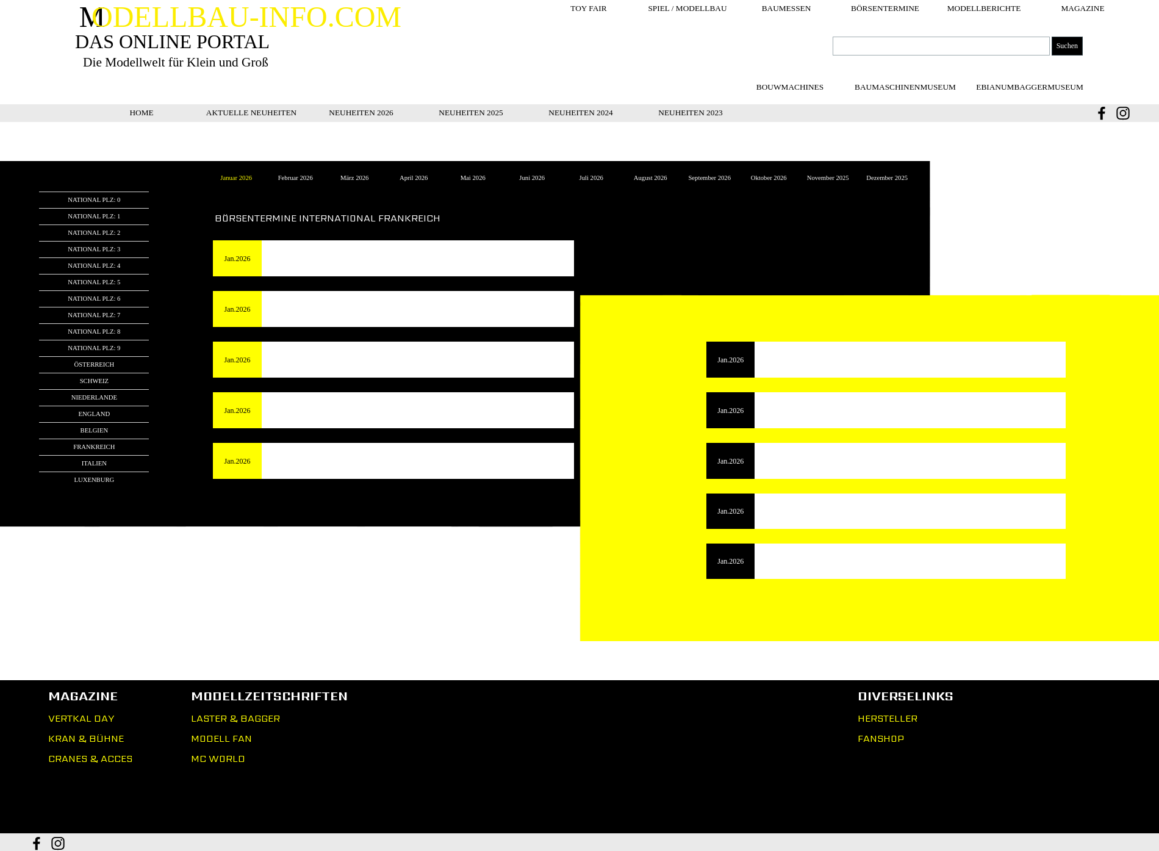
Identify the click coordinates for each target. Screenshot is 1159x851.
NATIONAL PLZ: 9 (94, 348)
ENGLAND (94, 414)
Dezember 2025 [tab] (887, 177)
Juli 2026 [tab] (591, 177)
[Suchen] (941, 46)
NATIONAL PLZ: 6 (94, 298)
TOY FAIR (588, 8)
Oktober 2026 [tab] (769, 177)
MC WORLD (218, 759)
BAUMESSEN (786, 8)
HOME (141, 112)
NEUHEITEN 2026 (361, 112)
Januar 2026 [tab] (236, 177)
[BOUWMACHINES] (790, 87)
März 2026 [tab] (354, 177)
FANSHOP (881, 738)
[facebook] (1102, 113)
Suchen (1067, 45)
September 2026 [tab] (709, 177)
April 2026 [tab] (414, 177)
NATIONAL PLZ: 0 (94, 199)
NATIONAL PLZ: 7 (94, 315)
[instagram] (1123, 113)
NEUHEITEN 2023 (690, 112)
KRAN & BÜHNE (86, 738)
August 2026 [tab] (650, 177)
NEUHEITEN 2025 (471, 112)
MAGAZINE (1082, 8)
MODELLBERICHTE (984, 8)
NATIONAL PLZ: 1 (94, 216)
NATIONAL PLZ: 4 (94, 265)
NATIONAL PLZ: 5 (94, 282)
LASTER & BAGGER (235, 718)
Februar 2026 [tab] (295, 177)
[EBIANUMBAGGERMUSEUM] (1030, 87)
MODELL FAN (221, 738)
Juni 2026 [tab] (532, 177)
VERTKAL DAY (81, 718)
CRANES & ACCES (90, 759)
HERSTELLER (887, 718)
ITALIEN (94, 463)
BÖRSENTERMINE (885, 8)
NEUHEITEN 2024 (580, 112)
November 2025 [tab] (828, 177)
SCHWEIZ (94, 381)
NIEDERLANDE (94, 397)
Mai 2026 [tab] (473, 177)
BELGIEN (95, 430)
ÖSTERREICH (94, 364)
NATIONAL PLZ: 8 (94, 331)
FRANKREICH (94, 446)
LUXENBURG (94, 479)
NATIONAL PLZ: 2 (94, 232)
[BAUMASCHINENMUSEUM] (905, 87)
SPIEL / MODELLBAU (687, 8)
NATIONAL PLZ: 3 (94, 249)
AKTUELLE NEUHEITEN (251, 112)
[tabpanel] (579, 141)
